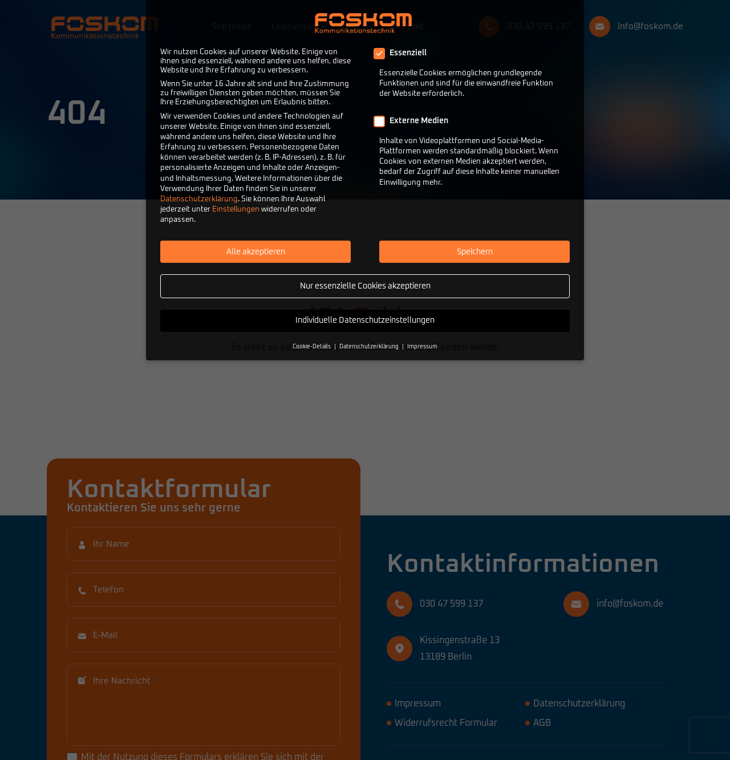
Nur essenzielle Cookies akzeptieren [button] (365, 286)
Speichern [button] (475, 252)
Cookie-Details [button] (312, 346)
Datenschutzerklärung (199, 199)
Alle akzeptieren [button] (255, 252)
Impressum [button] (422, 346)
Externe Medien (415, 121)
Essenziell (404, 53)
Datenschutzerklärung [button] (369, 346)
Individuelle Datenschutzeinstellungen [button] (365, 320)
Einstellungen (235, 209)
